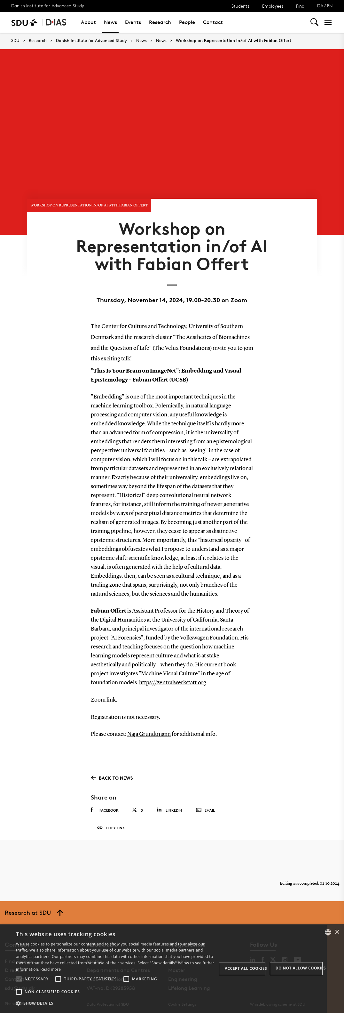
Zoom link (103, 697)
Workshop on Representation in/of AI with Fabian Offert (233, 40)
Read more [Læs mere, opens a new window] (50, 969)
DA (320, 5)
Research (160, 22)
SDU (15, 40)
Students (240, 6)
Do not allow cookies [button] (299, 968)
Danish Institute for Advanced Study (47, 5)
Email (205, 807)
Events (133, 22)
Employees (272, 6)
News (110, 22)
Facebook (105, 806)
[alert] (172, 968)
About (88, 22)
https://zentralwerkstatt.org (172, 680)
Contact (213, 22)
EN (330, 5)
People (187, 22)
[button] (18, 979)
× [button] (336, 932)
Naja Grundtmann (149, 731)
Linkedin (169, 806)
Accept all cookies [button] (245, 968)
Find (300, 6)
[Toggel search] (314, 22)
